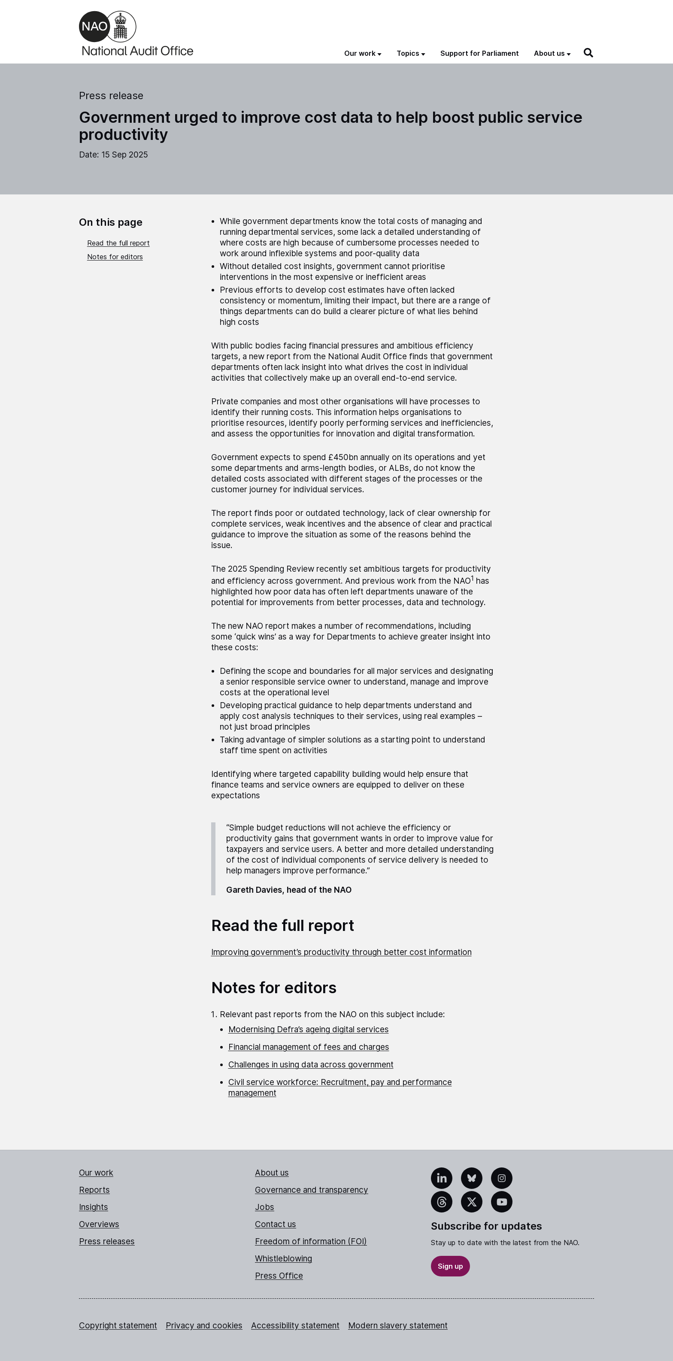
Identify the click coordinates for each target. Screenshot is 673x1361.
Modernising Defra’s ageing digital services (308, 1029)
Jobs (264, 1207)
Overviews (99, 1224)
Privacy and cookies (204, 1326)
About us (272, 1173)
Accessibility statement (295, 1326)
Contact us (275, 1224)
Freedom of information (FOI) (311, 1241)
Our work (96, 1173)
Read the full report (118, 243)
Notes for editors (115, 256)
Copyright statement (118, 1326)
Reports (94, 1190)
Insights (93, 1207)
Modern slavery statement (398, 1326)
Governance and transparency (311, 1190)
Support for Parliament (479, 53)
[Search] (589, 53)
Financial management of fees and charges (308, 1047)
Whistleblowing (283, 1259)
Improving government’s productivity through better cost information (341, 952)
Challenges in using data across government (311, 1065)
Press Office (279, 1276)
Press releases (107, 1241)
